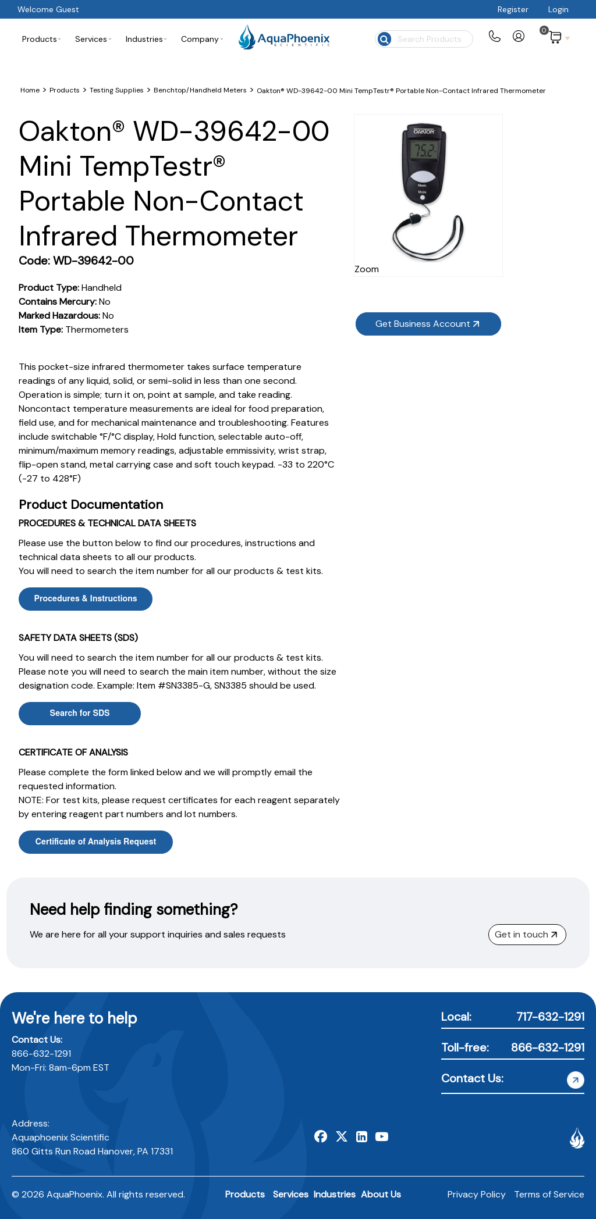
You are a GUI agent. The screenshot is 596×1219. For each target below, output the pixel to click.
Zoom (478, 247)
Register (513, 9)
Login (558, 9)
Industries (335, 1194)
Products (245, 1194)
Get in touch (526, 934)
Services (290, 1194)
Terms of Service (549, 1194)
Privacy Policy (477, 1194)
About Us (381, 1194)
